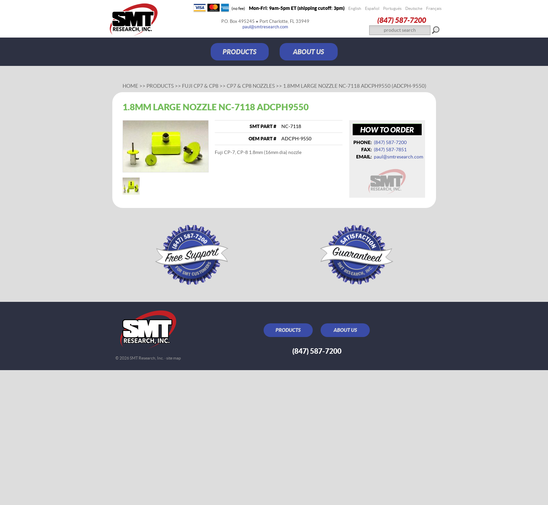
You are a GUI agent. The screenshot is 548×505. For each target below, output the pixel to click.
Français (433, 8)
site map (173, 358)
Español (372, 8)
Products (160, 86)
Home (130, 86)
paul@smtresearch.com (265, 26)
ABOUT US (308, 52)
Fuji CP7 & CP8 (200, 86)
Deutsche (413, 8)
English (354, 8)
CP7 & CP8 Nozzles (251, 86)
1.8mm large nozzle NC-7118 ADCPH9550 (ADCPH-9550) (354, 86)
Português (392, 8)
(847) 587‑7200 (401, 20)
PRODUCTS (239, 52)
